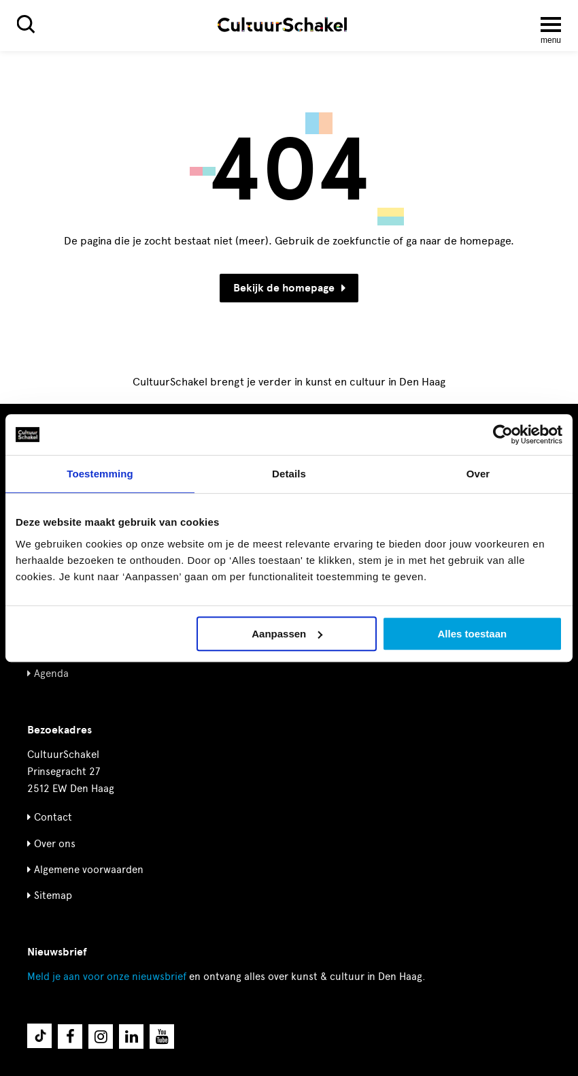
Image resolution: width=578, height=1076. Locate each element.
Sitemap (53, 895)
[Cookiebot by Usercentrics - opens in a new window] (502, 434)
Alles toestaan (472, 633)
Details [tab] (289, 473)
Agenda (51, 673)
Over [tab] (478, 473)
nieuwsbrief (106, 976)
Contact (53, 817)
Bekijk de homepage (289, 288)
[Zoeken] (26, 24)
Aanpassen (287, 633)
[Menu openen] (551, 24)
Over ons (54, 844)
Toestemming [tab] (100, 473)
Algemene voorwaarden (88, 870)
